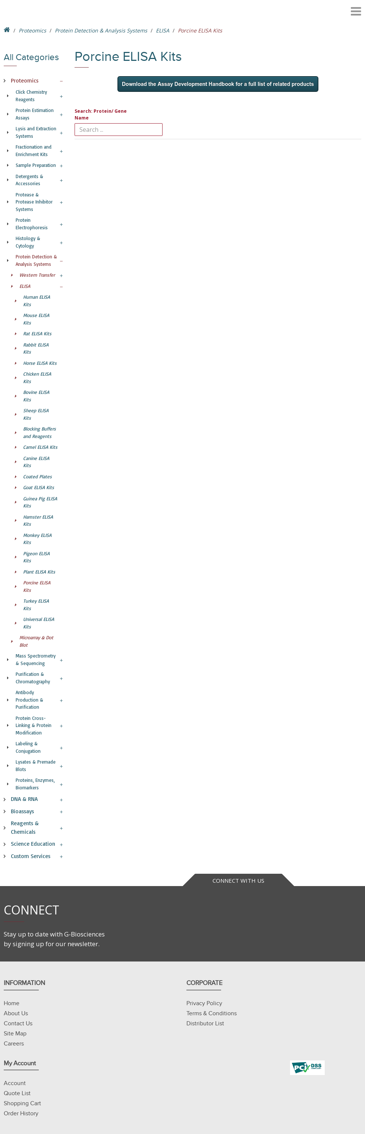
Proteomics (32, 30)
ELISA (162, 30)
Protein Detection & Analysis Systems (101, 30)
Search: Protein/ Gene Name (101, 114)
